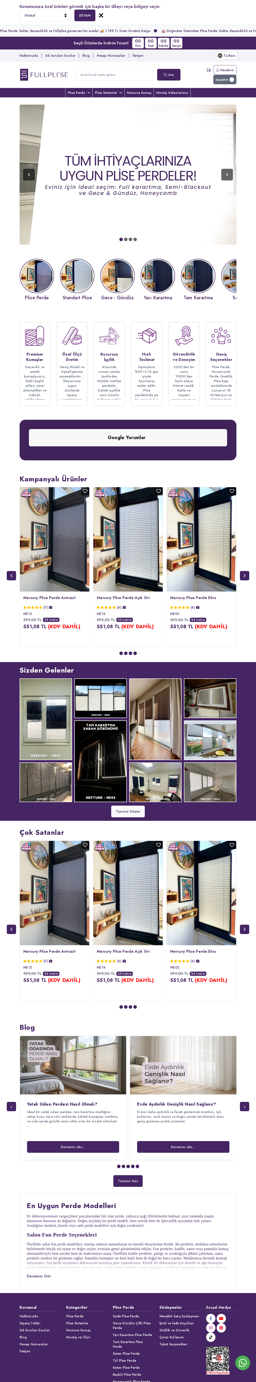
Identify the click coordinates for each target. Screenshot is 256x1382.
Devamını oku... (73, 1111)
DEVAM (85, 15)
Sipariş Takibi (30, 1287)
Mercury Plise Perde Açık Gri (123, 557)
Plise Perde (79, 92)
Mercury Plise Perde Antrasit (49, 557)
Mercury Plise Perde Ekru (193, 557)
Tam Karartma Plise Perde (128, 1308)
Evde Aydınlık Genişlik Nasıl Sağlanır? (176, 1068)
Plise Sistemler (108, 92)
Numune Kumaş (139, 92)
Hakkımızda (29, 55)
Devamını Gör (39, 1240)
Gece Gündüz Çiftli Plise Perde (132, 1289)
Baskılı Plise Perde (127, 1338)
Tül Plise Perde (124, 1324)
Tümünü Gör (128, 1145)
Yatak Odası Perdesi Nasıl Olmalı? (62, 1068)
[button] (121, 615)
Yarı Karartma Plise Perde (132, 1299)
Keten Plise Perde (126, 1331)
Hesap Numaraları (111, 55)
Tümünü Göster (128, 773)
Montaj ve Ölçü (78, 1301)
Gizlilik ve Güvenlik (174, 1294)
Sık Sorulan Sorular (60, 55)
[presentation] (11, 536)
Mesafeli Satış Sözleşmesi (179, 1280)
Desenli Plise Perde (127, 1352)
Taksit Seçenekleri (173, 1308)
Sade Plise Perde (126, 1280)
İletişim (138, 55)
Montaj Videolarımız (172, 92)
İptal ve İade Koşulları (176, 1287)
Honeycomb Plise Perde (131, 1345)
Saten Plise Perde (126, 1317)
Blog (86, 55)
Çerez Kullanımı (171, 1301)
